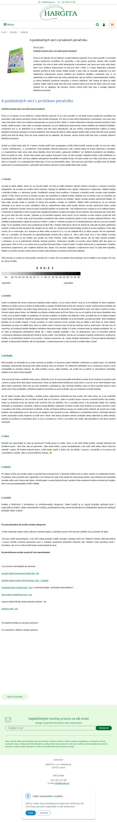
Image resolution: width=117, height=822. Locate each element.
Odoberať (104, 728)
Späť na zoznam (15, 696)
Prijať (30, 813)
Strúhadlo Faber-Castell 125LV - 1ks (16, 587)
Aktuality (13, 32)
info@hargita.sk (48, 2)
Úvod (3, 32)
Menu (9, 24)
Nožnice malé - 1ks (9, 608)
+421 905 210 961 (68, 2)
